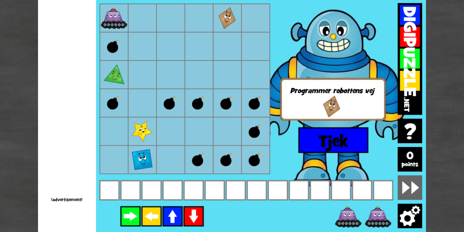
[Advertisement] (67, 100)
